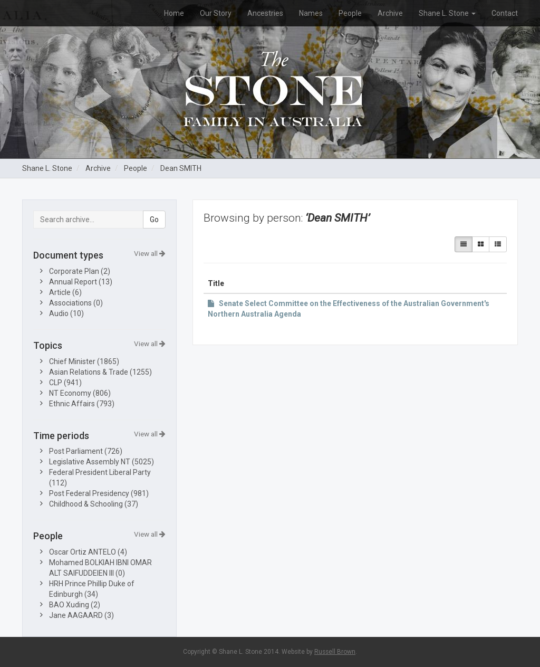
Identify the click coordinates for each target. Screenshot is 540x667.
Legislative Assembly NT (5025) (101, 462)
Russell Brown (334, 651)
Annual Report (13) (80, 282)
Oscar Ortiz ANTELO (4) (88, 552)
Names (311, 13)
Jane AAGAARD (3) (81, 615)
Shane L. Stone (447, 13)
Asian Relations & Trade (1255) (100, 372)
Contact (504, 13)
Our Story (216, 13)
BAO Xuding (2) (74, 605)
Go (154, 219)
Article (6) (65, 292)
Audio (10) (66, 313)
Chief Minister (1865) (84, 361)
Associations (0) (76, 303)
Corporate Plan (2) (79, 271)
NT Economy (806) (80, 393)
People (350, 13)
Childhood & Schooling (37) (93, 504)
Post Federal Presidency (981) (99, 493)
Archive (390, 13)
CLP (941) (65, 382)
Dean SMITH (180, 168)
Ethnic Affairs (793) (81, 403)
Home (174, 13)
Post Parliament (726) (85, 451)
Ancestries (265, 13)
